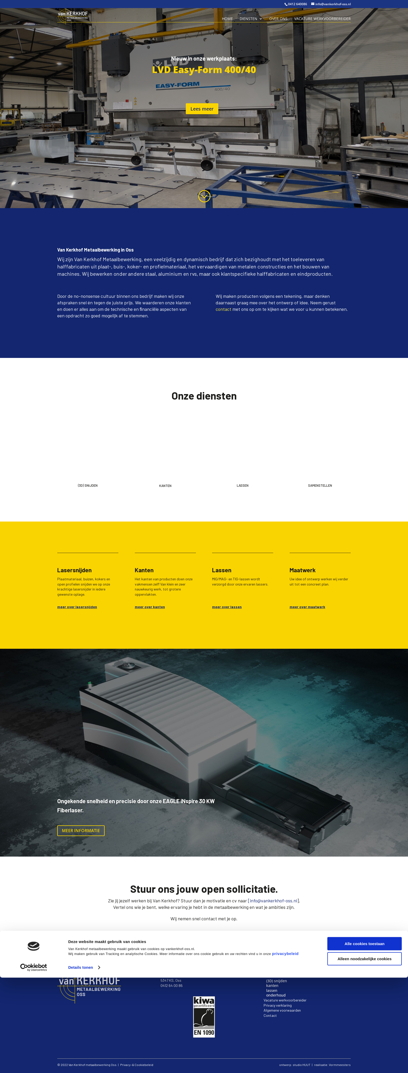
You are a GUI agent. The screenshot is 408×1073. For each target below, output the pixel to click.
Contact (270, 1015)
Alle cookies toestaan (364, 1039)
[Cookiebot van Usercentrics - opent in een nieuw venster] (33, 1063)
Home (227, 19)
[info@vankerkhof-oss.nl (272, 900)
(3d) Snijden (88, 485)
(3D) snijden (276, 980)
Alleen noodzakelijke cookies (364, 1054)
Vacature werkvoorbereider (285, 1000)
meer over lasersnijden (77, 607)
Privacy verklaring (278, 1005)
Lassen (242, 485)
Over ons (278, 19)
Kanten (165, 486)
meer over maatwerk (307, 607)
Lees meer (202, 109)
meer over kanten (150, 607)
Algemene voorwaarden (282, 1010)
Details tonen (80, 1063)
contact (223, 309)
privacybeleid (285, 1049)
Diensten (248, 19)
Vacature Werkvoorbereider (322, 19)
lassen (271, 990)
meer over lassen (227, 607)
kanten (272, 985)
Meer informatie (81, 830)
